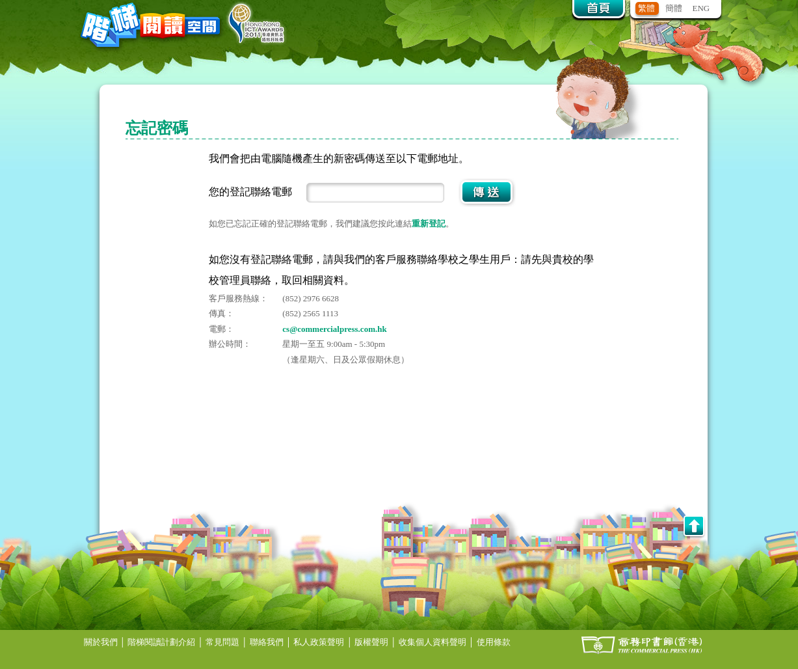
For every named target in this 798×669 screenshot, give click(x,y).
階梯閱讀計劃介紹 (161, 642)
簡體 (673, 8)
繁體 (646, 8)
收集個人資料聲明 (432, 642)
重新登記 (429, 223)
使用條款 (494, 642)
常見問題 (222, 642)
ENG (701, 8)
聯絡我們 (267, 642)
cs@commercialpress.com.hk (334, 329)
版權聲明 (371, 642)
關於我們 (101, 642)
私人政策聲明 (318, 642)
